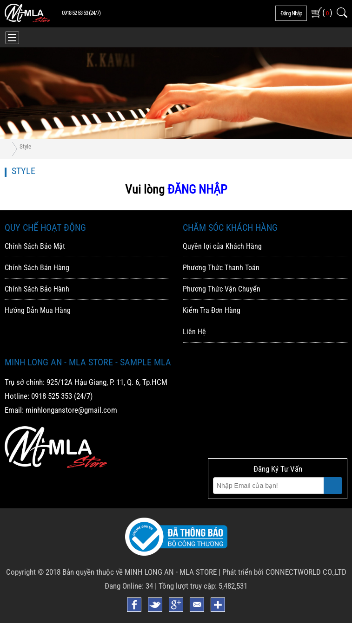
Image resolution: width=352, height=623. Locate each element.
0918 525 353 (51, 396)
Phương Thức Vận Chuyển (221, 289)
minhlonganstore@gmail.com (71, 410)
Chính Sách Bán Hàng (37, 267)
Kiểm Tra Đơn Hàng (211, 310)
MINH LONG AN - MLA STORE (171, 572)
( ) (327, 12)
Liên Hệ (194, 331)
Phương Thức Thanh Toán (221, 267)
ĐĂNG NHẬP (197, 189)
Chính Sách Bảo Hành (37, 289)
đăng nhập (291, 13)
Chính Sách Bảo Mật (35, 246)
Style (25, 146)
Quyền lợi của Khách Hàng (222, 246)
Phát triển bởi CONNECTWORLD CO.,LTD (284, 572)
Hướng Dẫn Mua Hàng (38, 310)
